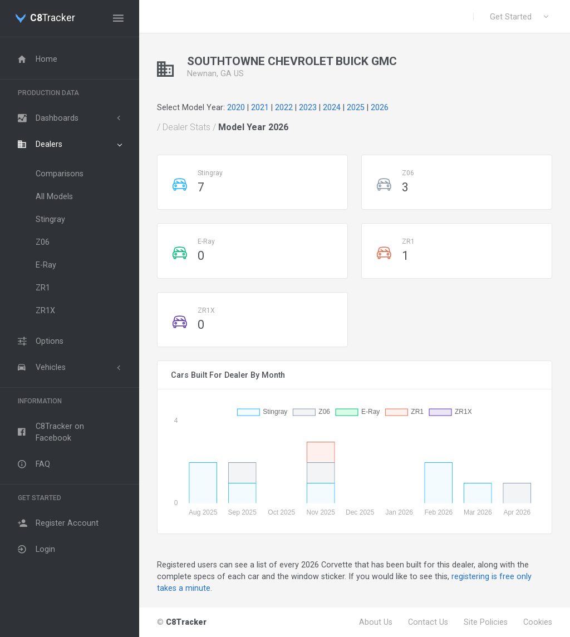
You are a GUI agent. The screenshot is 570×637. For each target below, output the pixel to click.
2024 (332, 107)
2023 (308, 107)
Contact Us (428, 622)
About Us (375, 622)
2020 (236, 107)
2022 (284, 107)
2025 (356, 107)
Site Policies (486, 622)
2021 (260, 107)
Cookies (537, 622)
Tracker (52, 18)
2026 (380, 107)
